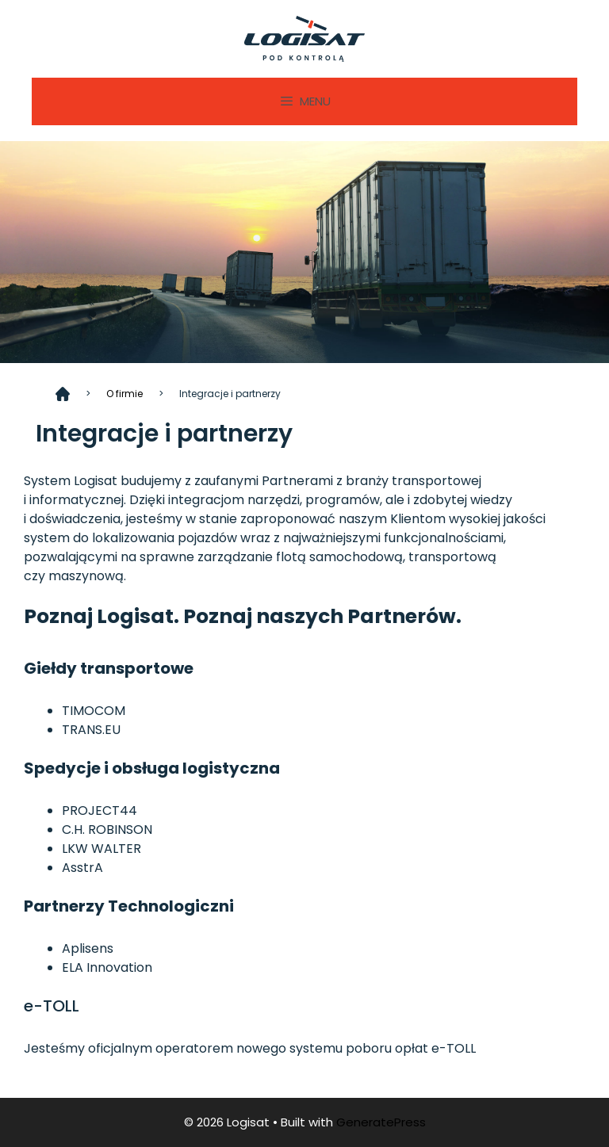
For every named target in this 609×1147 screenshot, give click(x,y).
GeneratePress (381, 1122)
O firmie (124, 393)
